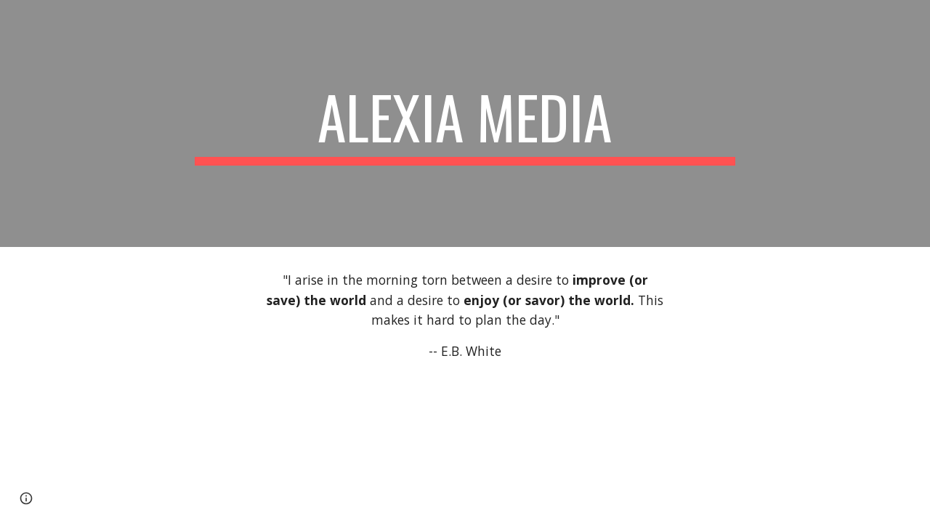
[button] (26, 498)
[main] (465, 123)
